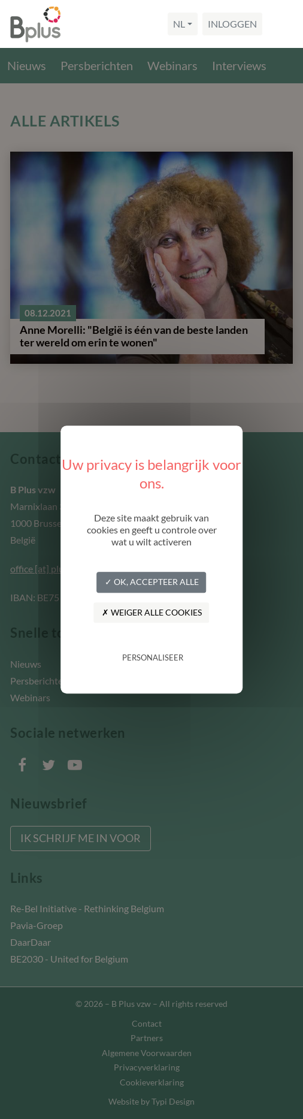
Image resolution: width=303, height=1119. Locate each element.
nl (179, 23)
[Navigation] (281, 24)
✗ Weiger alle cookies (152, 612)
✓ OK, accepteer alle (152, 582)
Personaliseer (152, 658)
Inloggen (232, 23)
